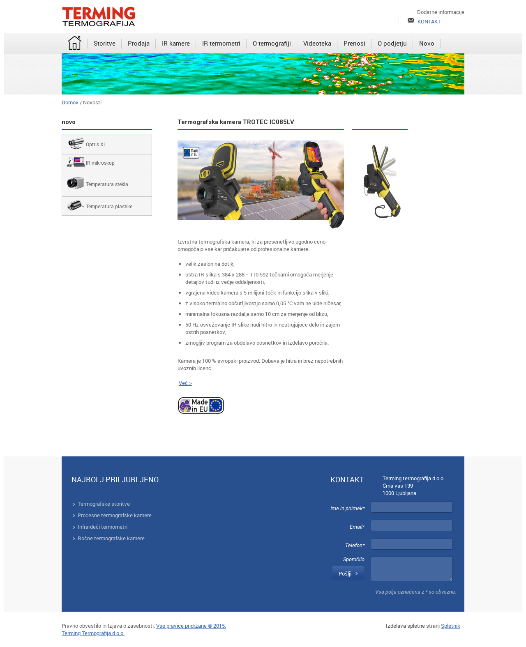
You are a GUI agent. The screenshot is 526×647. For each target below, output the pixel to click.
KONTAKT (429, 21)
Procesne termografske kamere (115, 515)
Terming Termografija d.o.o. (93, 633)
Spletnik (450, 625)
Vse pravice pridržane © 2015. (191, 625)
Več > (185, 383)
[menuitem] (75, 43)
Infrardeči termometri (102, 526)
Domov (70, 102)
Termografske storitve (104, 503)
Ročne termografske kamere (111, 538)
